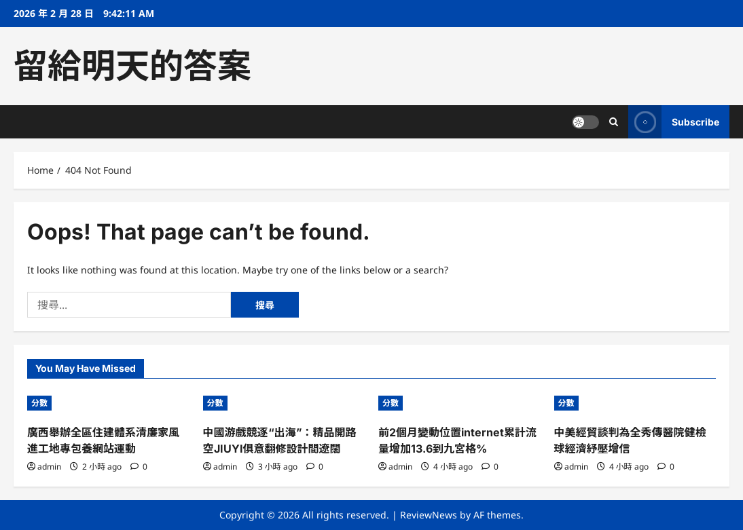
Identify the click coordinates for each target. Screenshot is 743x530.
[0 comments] (138, 466)
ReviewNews (428, 514)
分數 (39, 403)
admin (49, 466)
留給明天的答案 (132, 65)
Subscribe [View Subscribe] (673, 121)
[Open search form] (613, 122)
